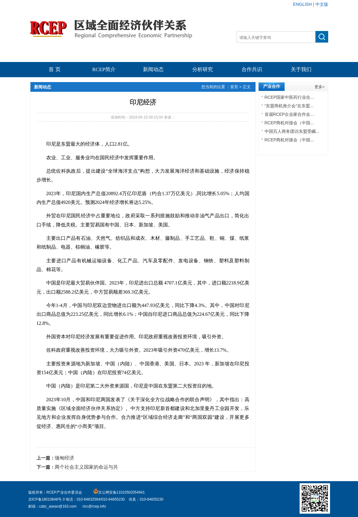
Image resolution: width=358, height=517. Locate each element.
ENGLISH (302, 4)
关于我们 (301, 69)
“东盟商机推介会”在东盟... (289, 105)
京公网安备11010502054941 (119, 492)
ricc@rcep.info (94, 506)
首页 (234, 86)
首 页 (54, 69)
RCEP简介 (104, 69)
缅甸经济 (64, 457)
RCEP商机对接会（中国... (289, 122)
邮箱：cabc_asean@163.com (52, 506)
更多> (320, 86)
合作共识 (252, 69)
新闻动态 (153, 69)
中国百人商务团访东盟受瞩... (292, 131)
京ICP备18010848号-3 (47, 499)
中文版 (321, 4)
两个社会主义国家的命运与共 (86, 467)
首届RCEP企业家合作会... (289, 114)
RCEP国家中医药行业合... (289, 97)
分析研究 (202, 69)
